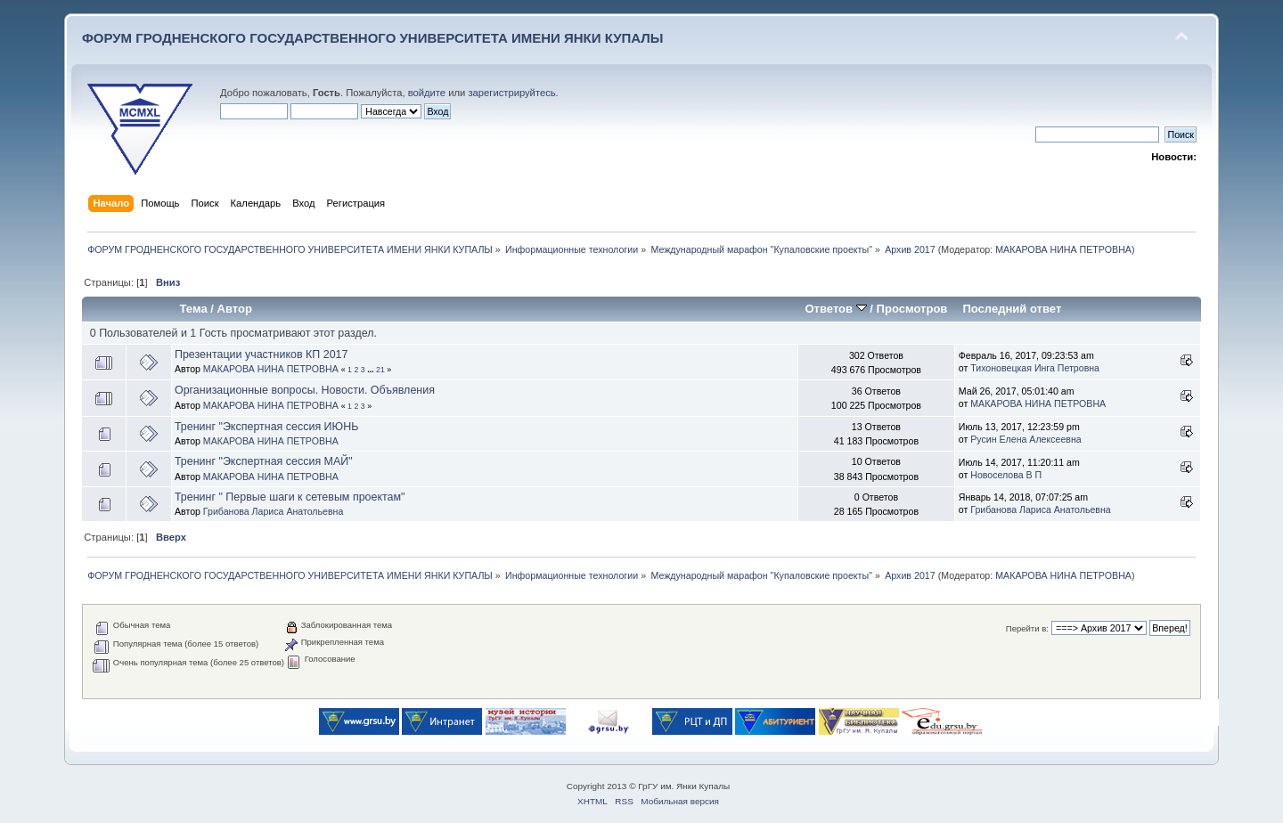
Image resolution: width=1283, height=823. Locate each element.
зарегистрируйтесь (511, 92)
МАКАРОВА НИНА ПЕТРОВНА (1063, 249)
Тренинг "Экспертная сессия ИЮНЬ (266, 426)
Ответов (835, 308)
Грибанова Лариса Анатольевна (273, 511)
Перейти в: (1027, 628)
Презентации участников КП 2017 (261, 354)
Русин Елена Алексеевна (1025, 439)
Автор (234, 308)
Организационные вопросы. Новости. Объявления (305, 390)
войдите (426, 92)
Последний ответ (1011, 308)
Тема (194, 308)
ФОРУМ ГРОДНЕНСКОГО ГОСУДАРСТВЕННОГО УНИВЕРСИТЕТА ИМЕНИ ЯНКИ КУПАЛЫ (373, 37)
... (371, 369)
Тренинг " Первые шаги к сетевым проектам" (290, 497)
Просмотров (912, 308)
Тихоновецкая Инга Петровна (1034, 368)
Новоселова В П (1006, 474)
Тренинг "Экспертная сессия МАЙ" (264, 461)
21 (380, 369)
